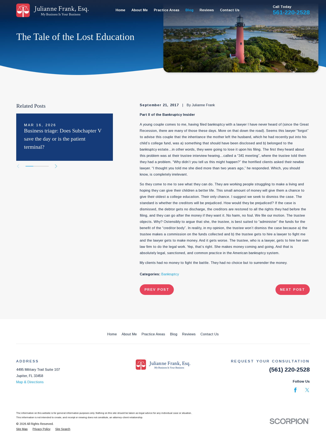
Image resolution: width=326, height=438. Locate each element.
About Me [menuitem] (139, 10)
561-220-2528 (291, 12)
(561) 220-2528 (289, 369)
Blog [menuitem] (189, 10)
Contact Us (209, 334)
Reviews (189, 334)
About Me (129, 334)
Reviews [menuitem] (207, 10)
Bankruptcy (170, 274)
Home (112, 334)
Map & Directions (30, 382)
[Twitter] (307, 390)
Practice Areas (153, 334)
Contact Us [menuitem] (230, 10)
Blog (173, 334)
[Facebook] (295, 390)
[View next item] (56, 166)
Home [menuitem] (120, 10)
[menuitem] (22, 429)
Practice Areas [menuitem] (166, 10)
